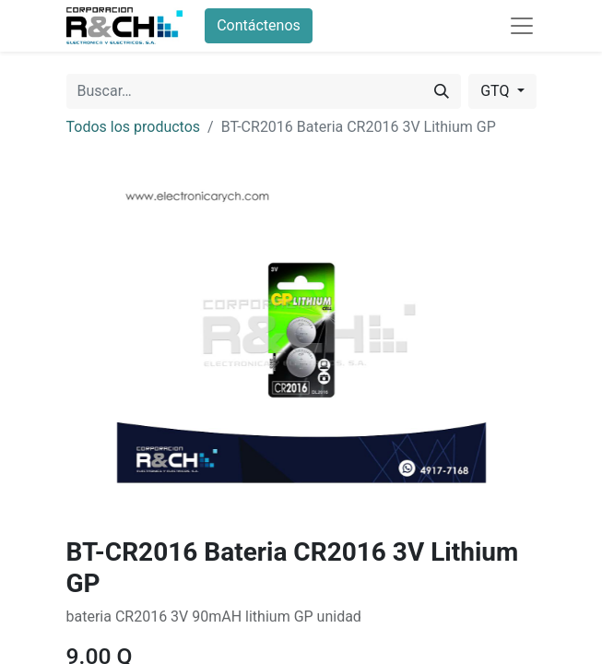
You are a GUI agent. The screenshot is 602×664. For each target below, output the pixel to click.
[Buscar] (441, 91)
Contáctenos (259, 25)
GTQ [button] (496, 91)
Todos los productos (133, 127)
